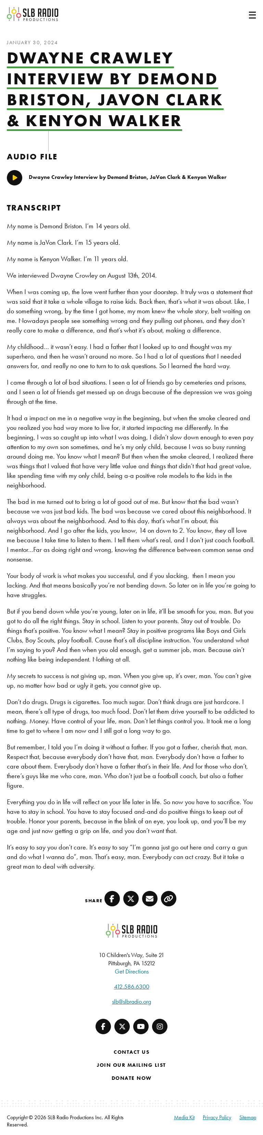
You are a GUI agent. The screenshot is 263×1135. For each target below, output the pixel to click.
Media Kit (184, 1117)
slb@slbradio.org (131, 1001)
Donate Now (132, 1078)
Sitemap (247, 1117)
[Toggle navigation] (244, 14)
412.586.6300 (131, 986)
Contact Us (131, 1052)
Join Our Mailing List (131, 1065)
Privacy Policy (217, 1117)
